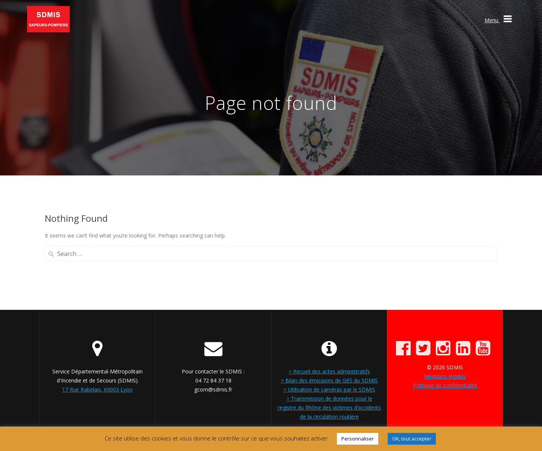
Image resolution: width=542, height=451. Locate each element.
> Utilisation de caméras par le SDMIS (329, 389)
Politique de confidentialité (445, 385)
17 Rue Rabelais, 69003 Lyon (97, 389)
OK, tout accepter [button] (411, 438)
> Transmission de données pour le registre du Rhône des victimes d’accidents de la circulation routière (329, 407)
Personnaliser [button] (357, 438)
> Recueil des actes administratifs (329, 371)
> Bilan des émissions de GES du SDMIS (329, 380)
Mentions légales (445, 376)
